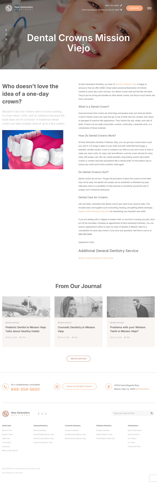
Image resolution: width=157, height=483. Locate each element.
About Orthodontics (135, 428)
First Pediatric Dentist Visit (105, 436)
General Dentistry (40, 428)
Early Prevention (134, 432)
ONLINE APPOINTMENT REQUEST (80, 384)
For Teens (131, 440)
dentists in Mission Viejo (126, 84)
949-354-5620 (112, 5)
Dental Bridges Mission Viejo (44, 432)
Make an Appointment (10, 448)
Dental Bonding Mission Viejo (75, 432)
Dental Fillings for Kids (104, 432)
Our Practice (6, 440)
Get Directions (142, 387)
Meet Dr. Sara (7, 428)
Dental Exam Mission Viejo (43, 440)
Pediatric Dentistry (102, 428)
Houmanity (19, 470)
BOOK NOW (134, 8)
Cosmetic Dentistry (71, 428)
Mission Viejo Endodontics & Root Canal (95, 258)
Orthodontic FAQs (134, 444)
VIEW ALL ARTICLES (78, 356)
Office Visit (6, 436)
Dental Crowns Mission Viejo (44, 436)
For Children (132, 436)
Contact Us (6, 444)
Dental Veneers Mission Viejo (75, 436)
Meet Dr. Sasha (7, 432)
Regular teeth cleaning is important (93, 211)
